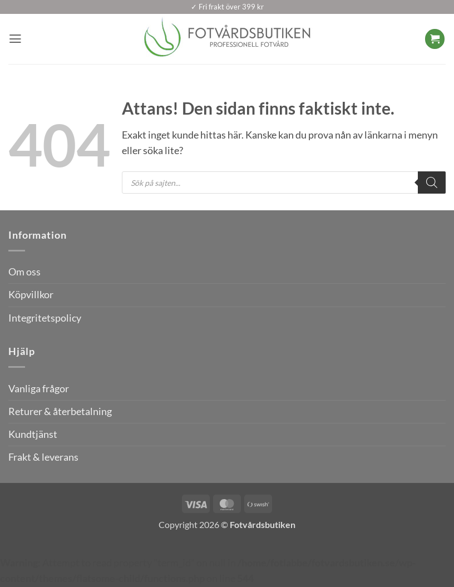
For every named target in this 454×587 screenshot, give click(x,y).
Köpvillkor (30, 294)
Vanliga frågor (38, 388)
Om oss (24, 272)
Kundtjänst (32, 434)
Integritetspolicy (44, 318)
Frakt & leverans (43, 457)
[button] (15, 38)
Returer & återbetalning (60, 411)
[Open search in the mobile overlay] (284, 182)
